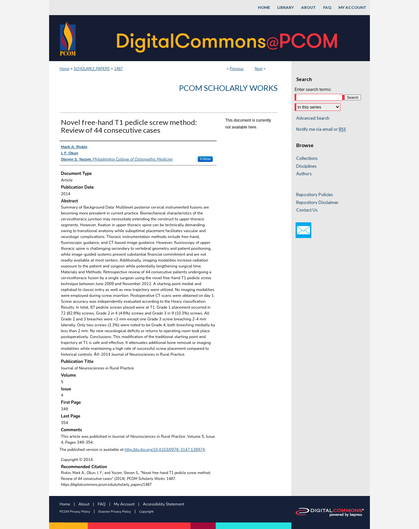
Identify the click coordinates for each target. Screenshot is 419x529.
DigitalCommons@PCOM (228, 38)
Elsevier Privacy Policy (115, 511)
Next (259, 68)
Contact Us (307, 210)
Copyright (146, 511)
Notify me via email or (321, 129)
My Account (124, 504)
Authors (304, 173)
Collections (307, 158)
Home (64, 68)
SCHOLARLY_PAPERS (92, 68)
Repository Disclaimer (317, 202)
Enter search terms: (313, 90)
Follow (205, 159)
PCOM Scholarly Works (228, 88)
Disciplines (306, 166)
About (84, 504)
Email (303, 230)
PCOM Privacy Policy (75, 511)
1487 (118, 68)
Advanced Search (312, 118)
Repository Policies (314, 194)
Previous (237, 68)
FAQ (102, 504)
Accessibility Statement (163, 504)
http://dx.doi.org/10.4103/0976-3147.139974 (165, 449)
